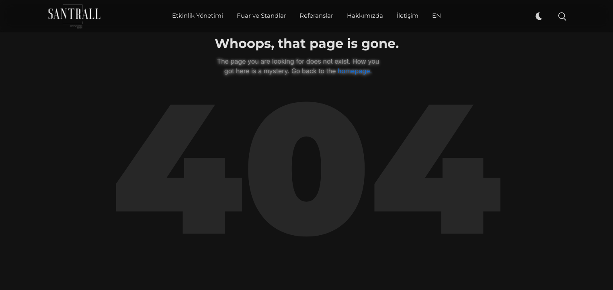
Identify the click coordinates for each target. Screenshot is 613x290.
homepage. (355, 71)
